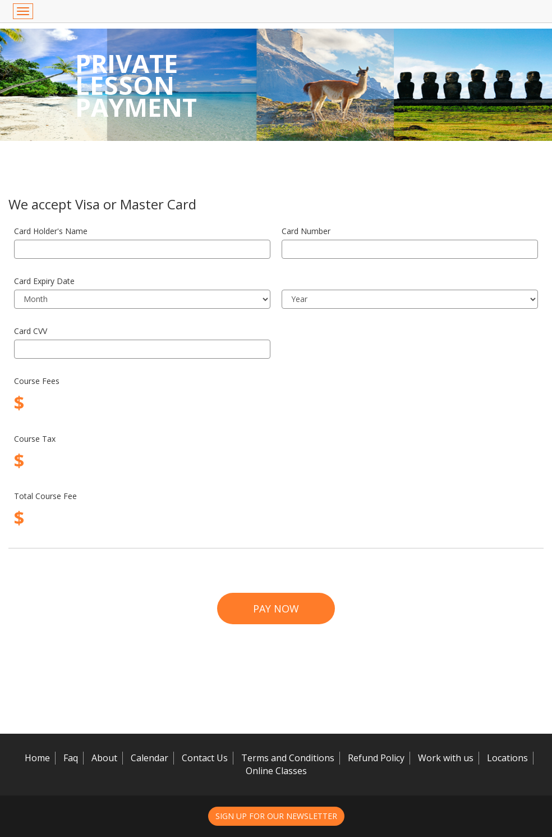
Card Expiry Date (44, 281)
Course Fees (36, 381)
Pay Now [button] (276, 608)
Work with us (445, 758)
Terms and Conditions (287, 758)
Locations (507, 758)
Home (37, 758)
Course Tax (35, 438)
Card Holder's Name (51, 231)
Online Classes (276, 771)
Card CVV (30, 331)
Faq (70, 758)
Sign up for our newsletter (276, 816)
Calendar (149, 758)
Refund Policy (376, 758)
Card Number (306, 231)
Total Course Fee (45, 496)
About (104, 758)
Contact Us (205, 758)
